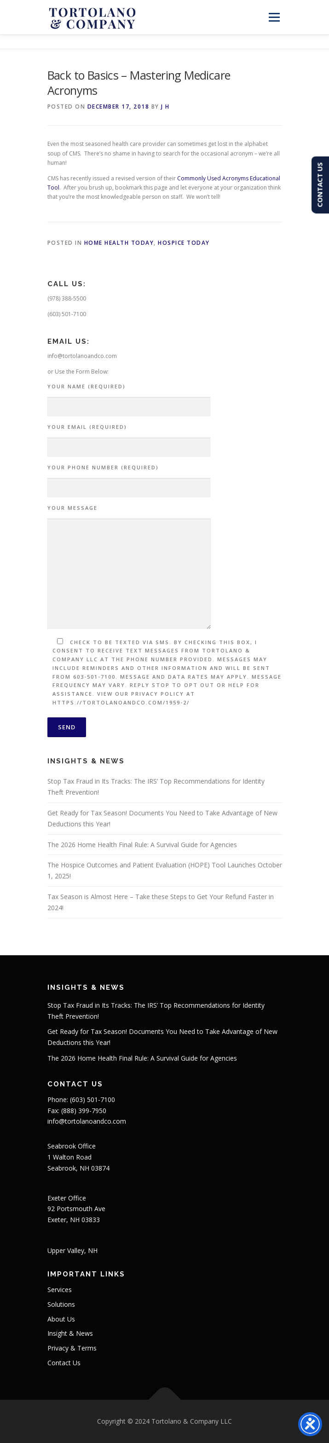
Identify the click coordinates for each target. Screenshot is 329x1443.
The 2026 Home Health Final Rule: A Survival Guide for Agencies (142, 844)
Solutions (61, 1304)
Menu (273, 17)
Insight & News (70, 1333)
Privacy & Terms (72, 1348)
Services (59, 1289)
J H (165, 106)
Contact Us (64, 1362)
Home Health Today (119, 243)
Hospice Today (184, 243)
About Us (61, 1319)
